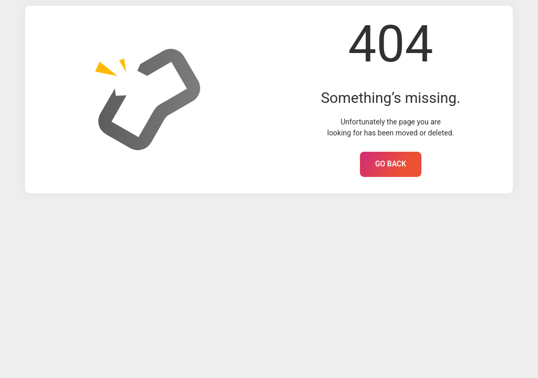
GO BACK (390, 164)
